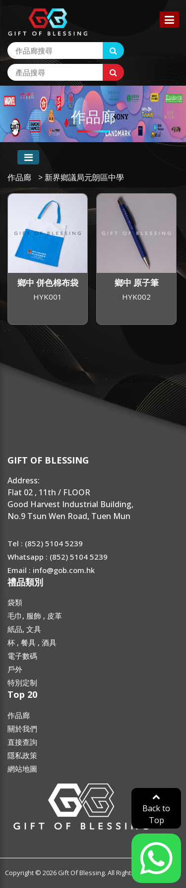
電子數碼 (22, 656)
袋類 (14, 602)
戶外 (14, 669)
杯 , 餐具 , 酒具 (32, 642)
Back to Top (156, 809)
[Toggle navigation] (28, 157)
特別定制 (22, 682)
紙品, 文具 (24, 629)
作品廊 (19, 177)
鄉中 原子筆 (137, 282)
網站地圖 (22, 769)
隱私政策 (22, 755)
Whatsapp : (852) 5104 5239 (57, 557)
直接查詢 (22, 742)
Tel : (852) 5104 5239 (45, 543)
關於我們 (22, 728)
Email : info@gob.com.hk (51, 570)
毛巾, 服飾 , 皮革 (34, 616)
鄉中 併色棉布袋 (47, 282)
